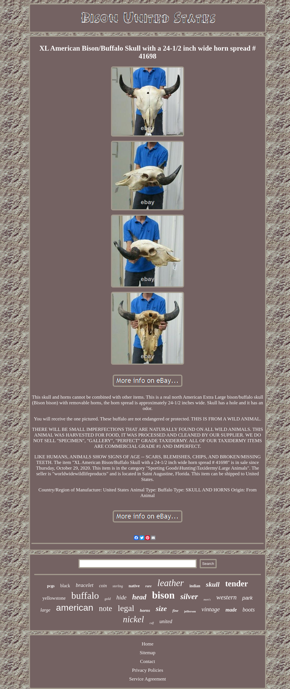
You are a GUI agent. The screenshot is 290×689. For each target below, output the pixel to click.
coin (103, 585)
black (65, 585)
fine (175, 610)
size (161, 608)
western (226, 597)
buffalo (85, 595)
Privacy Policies (147, 670)
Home (147, 644)
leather (170, 583)
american (74, 607)
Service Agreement (147, 679)
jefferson (190, 611)
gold (107, 599)
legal (126, 608)
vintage (210, 609)
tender (236, 583)
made (231, 610)
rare (148, 586)
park (247, 598)
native (134, 586)
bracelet (84, 585)
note (105, 608)
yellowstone (54, 598)
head (139, 597)
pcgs (50, 586)
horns (145, 610)
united (165, 621)
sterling (117, 586)
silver (189, 596)
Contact (147, 661)
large (45, 610)
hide (121, 597)
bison (163, 595)
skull (212, 584)
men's (207, 599)
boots (248, 609)
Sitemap (147, 652)
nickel (133, 619)
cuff (152, 623)
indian (194, 586)
